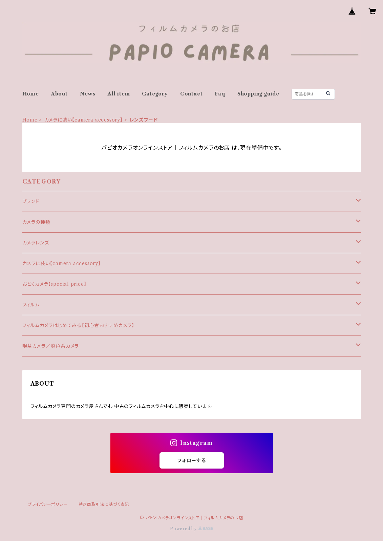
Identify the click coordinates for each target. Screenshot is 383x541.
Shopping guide (258, 94)
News (87, 94)
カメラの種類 (36, 222)
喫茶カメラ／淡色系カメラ (50, 346)
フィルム (31, 305)
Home (30, 94)
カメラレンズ (35, 243)
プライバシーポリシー (48, 504)
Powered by (191, 528)
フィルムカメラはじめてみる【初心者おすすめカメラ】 (78, 325)
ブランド (30, 201)
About (59, 94)
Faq (220, 94)
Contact (191, 94)
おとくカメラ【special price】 (54, 284)
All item (119, 94)
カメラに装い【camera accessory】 (83, 120)
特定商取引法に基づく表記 (104, 504)
